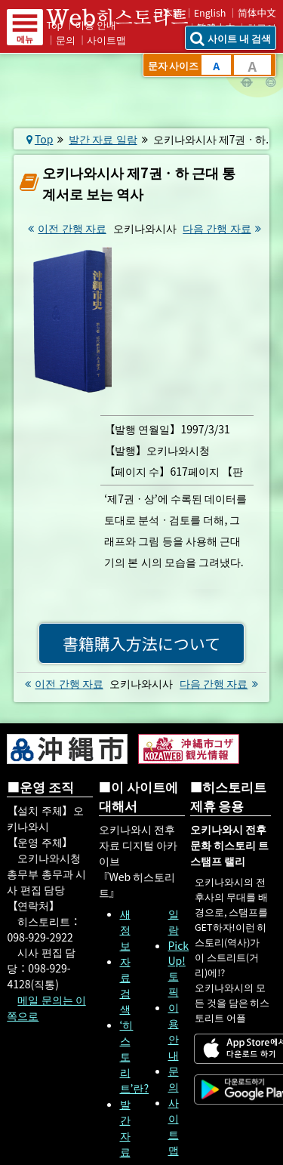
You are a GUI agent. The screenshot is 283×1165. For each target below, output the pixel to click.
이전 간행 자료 (65, 228)
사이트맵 (106, 39)
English (210, 12)
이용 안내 (173, 1031)
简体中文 (257, 12)
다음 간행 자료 (223, 228)
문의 (65, 39)
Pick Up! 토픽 (178, 968)
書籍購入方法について (141, 643)
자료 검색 (125, 985)
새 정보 (125, 929)
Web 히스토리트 (127, 17)
